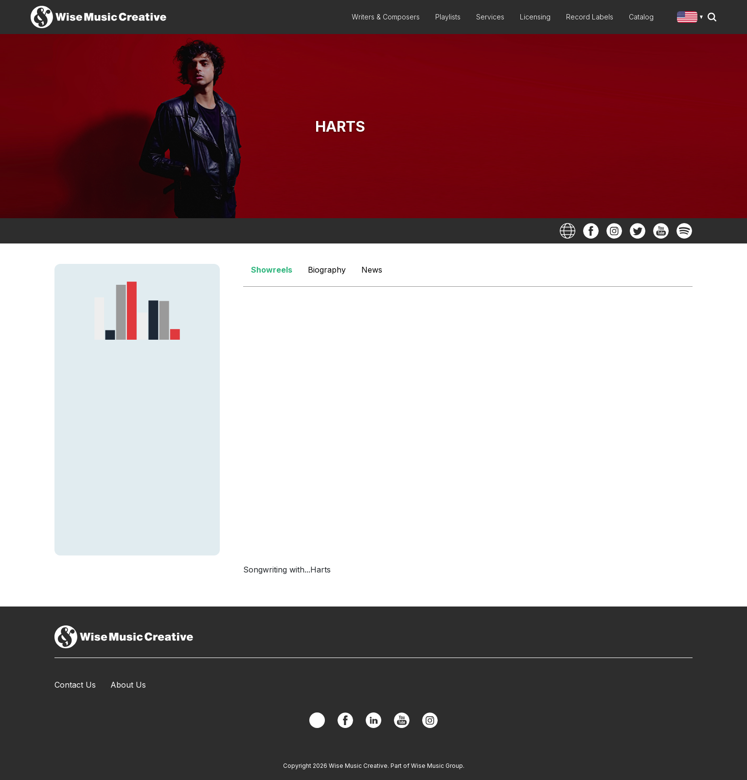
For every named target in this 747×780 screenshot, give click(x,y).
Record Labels (589, 17)
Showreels (271, 270)
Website (567, 231)
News (371, 270)
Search (712, 17)
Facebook (591, 231)
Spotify (684, 231)
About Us (128, 685)
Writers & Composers (386, 17)
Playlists (448, 17)
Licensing (535, 17)
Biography (327, 270)
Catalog (641, 17)
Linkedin (373, 720)
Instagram (614, 231)
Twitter (637, 231)
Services (490, 17)
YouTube (661, 231)
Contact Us (75, 685)
